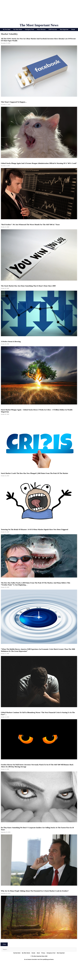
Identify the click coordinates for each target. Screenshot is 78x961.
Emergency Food (29, 29)
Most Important (64, 29)
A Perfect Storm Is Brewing (11, 341)
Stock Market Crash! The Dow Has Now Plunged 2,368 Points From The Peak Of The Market (34, 473)
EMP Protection (53, 29)
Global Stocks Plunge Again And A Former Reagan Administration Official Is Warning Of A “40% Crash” (39, 163)
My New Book (6, 29)
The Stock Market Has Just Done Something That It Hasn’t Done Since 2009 (28, 286)
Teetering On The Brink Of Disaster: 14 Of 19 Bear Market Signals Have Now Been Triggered (34, 529)
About (38, 953)
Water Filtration (41, 29)
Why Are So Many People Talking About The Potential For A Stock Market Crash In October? (35, 891)
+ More (4, 944)
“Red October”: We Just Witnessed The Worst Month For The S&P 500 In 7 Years (30, 224)
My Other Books (17, 29)
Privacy (43, 953)
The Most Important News (39, 25)
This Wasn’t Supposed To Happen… (14, 102)
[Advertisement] (39, 12)
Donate (73, 29)
